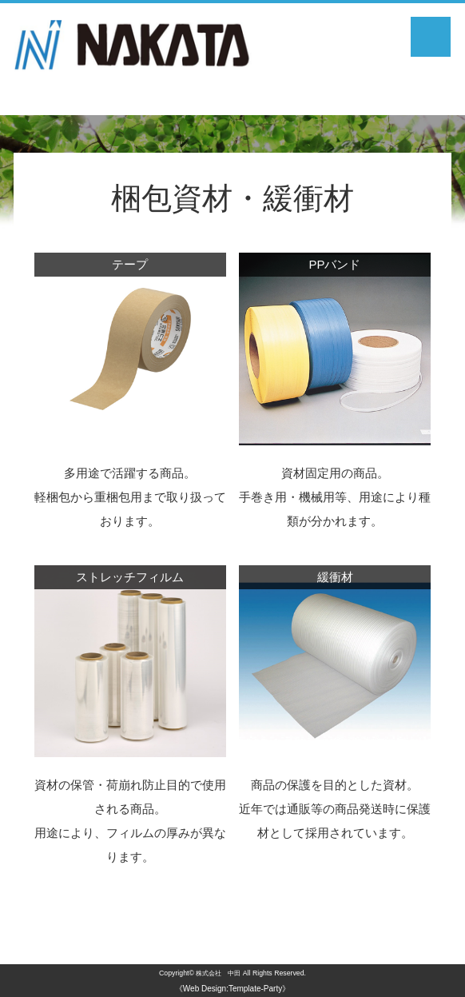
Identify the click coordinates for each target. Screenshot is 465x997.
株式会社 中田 (218, 973)
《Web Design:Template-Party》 (232, 988)
